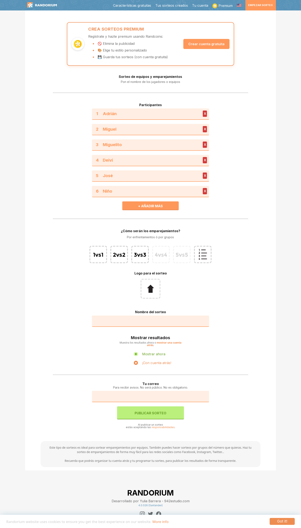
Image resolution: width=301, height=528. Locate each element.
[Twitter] (150, 513)
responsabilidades (163, 427)
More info (160, 521)
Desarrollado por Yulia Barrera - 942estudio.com (151, 501)
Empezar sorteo (260, 5)
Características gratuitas (132, 5)
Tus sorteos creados (171, 5)
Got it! (282, 521)
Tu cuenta (200, 5)
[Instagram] (142, 513)
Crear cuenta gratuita (206, 44)
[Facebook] (158, 513)
